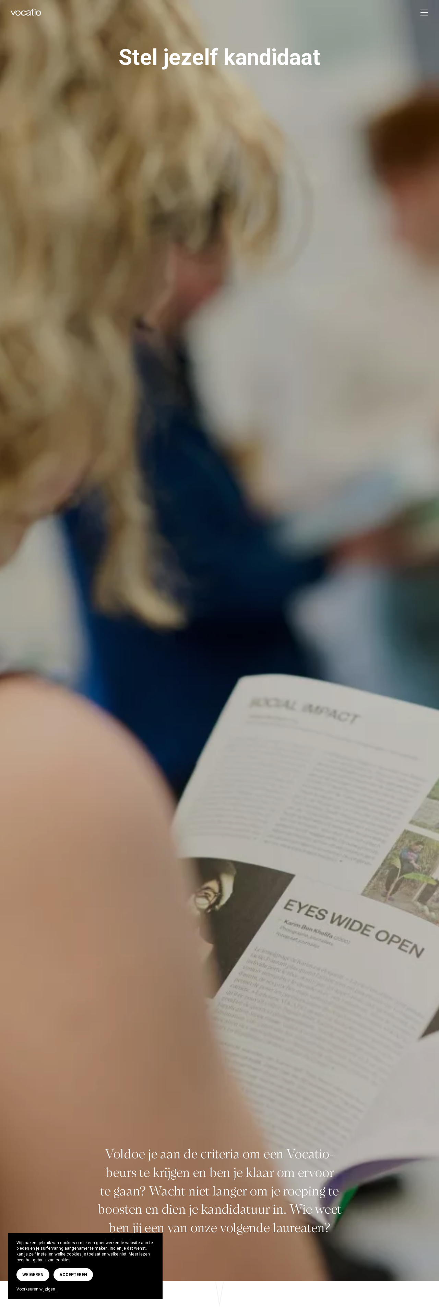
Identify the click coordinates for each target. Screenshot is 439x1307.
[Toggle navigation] (422, 12)
